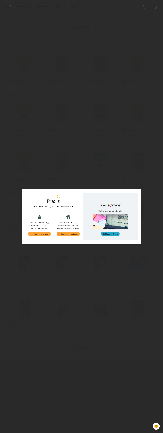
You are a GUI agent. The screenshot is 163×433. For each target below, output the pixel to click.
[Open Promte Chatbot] (156, 426)
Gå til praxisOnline (110, 234)
